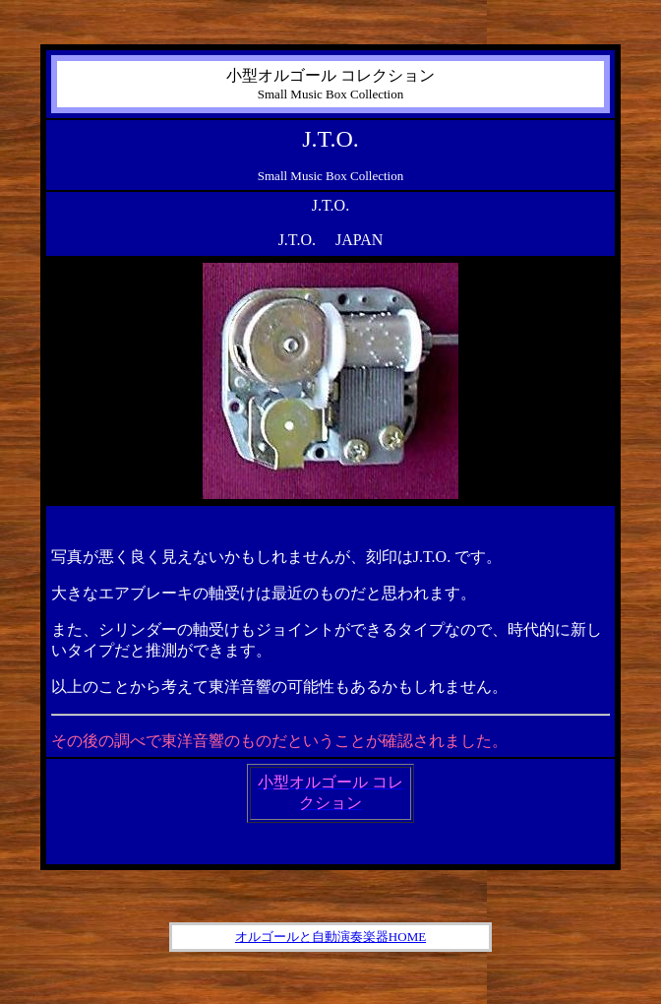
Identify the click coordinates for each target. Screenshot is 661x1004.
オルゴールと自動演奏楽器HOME (330, 936)
